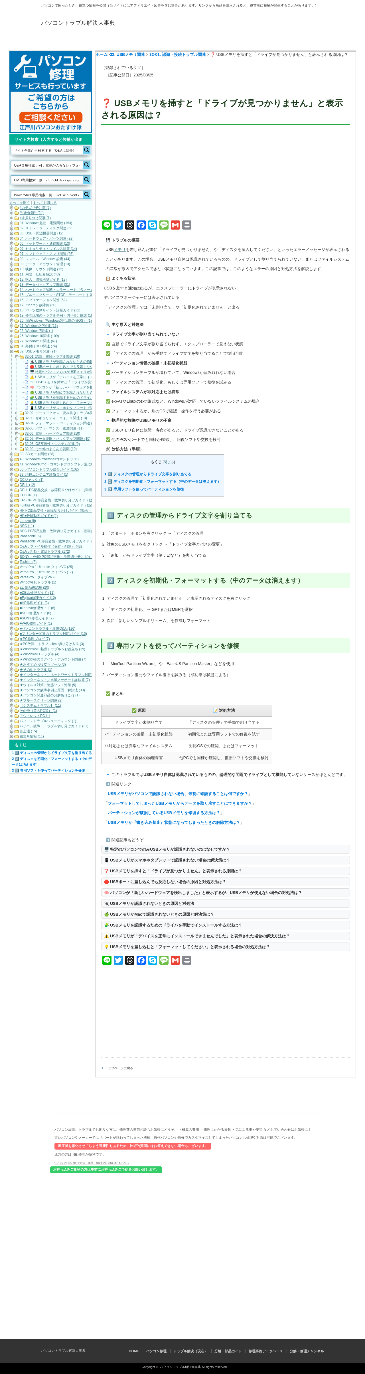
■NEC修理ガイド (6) (35, 613)
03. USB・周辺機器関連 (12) (41, 234)
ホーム (102, 54)
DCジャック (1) (31, 480)
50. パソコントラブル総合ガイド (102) (49, 470)
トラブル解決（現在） (158, 40)
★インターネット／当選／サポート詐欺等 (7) (55, 680)
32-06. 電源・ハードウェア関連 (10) (52, 434)
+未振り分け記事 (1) (35, 218)
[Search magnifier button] (87, 150)
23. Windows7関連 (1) (36, 331)
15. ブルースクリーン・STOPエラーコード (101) (57, 295)
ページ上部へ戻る (360, 1085)
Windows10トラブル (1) (38, 583)
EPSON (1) (28, 495)
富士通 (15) (28, 731)
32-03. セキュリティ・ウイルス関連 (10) (56, 418)
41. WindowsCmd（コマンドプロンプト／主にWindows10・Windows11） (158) (81, 465)
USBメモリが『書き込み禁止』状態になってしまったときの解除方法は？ (174, 822)
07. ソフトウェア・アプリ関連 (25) (47, 254)
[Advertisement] (225, 173)
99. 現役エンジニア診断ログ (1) (44, 475)
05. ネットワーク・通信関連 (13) (45, 244)
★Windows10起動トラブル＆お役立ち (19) (52, 649)
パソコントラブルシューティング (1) (48, 721)
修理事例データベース (253, 40)
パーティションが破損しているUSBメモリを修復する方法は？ (164, 812)
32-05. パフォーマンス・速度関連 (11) (54, 429)
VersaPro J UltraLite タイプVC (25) (46, 567)
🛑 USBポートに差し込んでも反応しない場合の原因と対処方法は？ (165, 881)
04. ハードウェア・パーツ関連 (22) (47, 239)
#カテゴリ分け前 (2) (35, 208)
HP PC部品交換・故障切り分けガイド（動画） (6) (58, 511)
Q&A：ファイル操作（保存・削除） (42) (51, 547)
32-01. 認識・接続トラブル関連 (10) (52, 357)
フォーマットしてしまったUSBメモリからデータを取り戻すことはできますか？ (180, 803)
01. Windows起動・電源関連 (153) (46, 223)
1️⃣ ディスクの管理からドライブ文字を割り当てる (147, 474)
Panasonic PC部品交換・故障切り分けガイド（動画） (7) (64, 542)
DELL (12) (27, 485)
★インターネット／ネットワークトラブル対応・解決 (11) (64, 675)
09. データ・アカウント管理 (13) (45, 264)
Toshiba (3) (28, 562)
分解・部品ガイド (206, 40)
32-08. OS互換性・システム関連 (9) (52, 444)
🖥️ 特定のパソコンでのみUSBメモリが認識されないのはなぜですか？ (167, 849)
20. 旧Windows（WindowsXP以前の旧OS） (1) (56, 321)
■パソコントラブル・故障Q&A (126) (47, 629)
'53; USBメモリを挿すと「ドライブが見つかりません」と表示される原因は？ (89, 382)
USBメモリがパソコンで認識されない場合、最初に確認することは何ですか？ (178, 793)
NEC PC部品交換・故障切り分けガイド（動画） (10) (60, 531)
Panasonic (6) (30, 536)
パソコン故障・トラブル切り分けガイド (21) (54, 726)
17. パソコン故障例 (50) (38, 305)
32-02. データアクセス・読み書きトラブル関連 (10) (64, 413)
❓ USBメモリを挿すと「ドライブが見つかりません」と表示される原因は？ (173, 871)
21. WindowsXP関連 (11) (39, 326)
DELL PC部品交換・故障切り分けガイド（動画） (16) (61, 490)
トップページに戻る (119, 1068)
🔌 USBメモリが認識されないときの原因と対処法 (149, 903)
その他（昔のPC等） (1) (38, 711)
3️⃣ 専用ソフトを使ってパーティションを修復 (144, 489)
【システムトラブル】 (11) (40, 706)
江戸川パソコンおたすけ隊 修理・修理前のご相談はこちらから (91, 1162)
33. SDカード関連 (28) (37, 454)
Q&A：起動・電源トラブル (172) (45, 552)
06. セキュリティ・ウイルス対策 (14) (48, 249)
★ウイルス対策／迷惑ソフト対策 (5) (48, 685)
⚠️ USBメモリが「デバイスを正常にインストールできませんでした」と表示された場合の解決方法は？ (197, 936)
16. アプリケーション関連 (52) (43, 300)
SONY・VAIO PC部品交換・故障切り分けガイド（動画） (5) (66, 557)
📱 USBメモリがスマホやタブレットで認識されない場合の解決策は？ (167, 860)
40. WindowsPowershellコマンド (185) (49, 459)
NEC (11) (27, 526)
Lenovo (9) (28, 521)
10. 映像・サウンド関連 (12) (41, 269)
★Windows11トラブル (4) (39, 654)
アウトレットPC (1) (35, 716)
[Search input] (47, 150)
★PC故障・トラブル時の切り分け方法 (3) (52, 644)
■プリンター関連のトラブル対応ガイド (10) (53, 634)
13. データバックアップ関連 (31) (45, 285)
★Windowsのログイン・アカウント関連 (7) (53, 660)
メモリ (120, 249)
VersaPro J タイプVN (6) (39, 577)
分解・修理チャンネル (300, 40)
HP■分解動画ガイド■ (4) (39, 516)
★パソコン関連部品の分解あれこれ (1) (50, 696)
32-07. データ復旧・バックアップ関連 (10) (57, 439)
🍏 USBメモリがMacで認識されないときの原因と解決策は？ (159, 914)
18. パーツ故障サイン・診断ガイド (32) (50, 311)
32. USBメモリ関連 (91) (38, 352)
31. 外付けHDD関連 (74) (38, 346)
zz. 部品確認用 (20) (34, 588)
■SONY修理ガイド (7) (37, 619)
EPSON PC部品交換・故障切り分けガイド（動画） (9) (62, 500)
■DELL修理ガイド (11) (37, 593)
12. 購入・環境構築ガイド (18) (43, 280)
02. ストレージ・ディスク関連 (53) (47, 228)
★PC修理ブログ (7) (35, 639)
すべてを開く (19, 203)
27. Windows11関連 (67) (38, 341)
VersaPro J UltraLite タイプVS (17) (46, 572)
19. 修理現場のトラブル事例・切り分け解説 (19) (57, 316)
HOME (64, 40)
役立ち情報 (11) (32, 737)
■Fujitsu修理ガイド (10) (38, 598)
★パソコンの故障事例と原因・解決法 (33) (52, 690)
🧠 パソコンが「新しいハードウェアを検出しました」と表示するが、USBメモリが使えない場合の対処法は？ (203, 892)
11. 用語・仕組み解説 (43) (40, 275)
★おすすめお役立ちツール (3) (43, 665)
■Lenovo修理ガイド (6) (37, 608)
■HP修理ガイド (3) (34, 603)
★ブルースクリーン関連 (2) (41, 701)
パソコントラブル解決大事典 (78, 23)
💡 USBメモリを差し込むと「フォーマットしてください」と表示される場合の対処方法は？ (187, 947)
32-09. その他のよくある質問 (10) (51, 449)
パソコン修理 (112, 40)
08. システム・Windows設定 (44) (45, 259)
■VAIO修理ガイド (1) (36, 624)
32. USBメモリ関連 (127, 54)
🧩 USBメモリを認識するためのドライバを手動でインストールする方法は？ (173, 925)
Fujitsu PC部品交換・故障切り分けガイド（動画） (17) (62, 506)
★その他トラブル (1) (36, 670)
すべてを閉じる (45, 203)
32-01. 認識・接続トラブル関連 (177, 54)
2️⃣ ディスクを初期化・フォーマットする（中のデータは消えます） (162, 481)
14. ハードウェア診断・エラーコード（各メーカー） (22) (64, 290)
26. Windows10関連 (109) (39, 336)
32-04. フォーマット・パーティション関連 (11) (61, 423)
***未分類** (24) (32, 213)
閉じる (169, 462)
